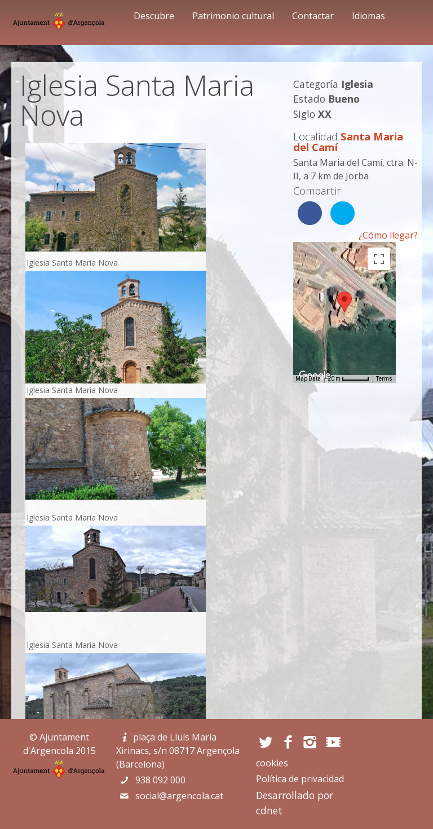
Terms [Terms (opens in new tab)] (384, 379)
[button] (344, 302)
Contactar (313, 16)
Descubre (154, 16)
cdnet (269, 810)
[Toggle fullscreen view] (379, 259)
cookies (272, 763)
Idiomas (368, 16)
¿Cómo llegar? (388, 235)
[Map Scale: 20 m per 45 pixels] (348, 379)
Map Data (308, 379)
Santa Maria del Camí (348, 142)
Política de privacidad (300, 779)
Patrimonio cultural (233, 16)
